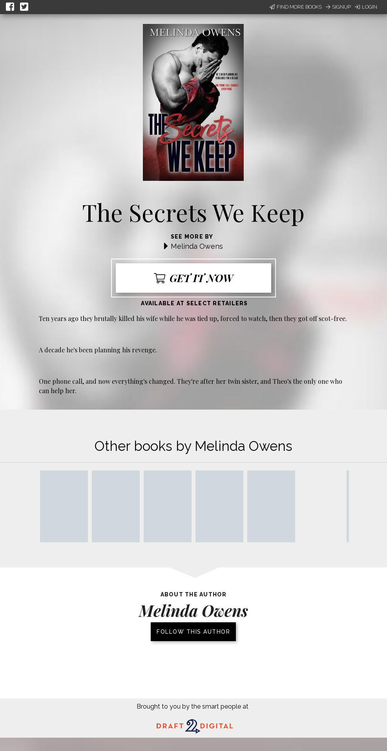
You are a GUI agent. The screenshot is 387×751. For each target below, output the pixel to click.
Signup (338, 7)
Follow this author (193, 632)
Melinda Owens (197, 246)
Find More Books (296, 7)
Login (366, 7)
